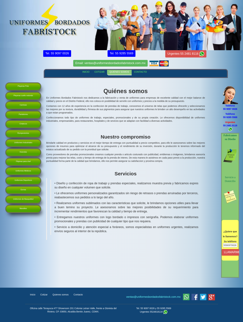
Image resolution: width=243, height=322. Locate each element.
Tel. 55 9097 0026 (145, 308)
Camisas (23, 105)
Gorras (23, 190)
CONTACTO (140, 72)
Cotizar (44, 294)
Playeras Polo (23, 86)
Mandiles (23, 208)
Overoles (23, 152)
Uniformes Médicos (23, 171)
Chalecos (23, 124)
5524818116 (156, 311)
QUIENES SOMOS (119, 72)
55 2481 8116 (230, 125)
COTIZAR (99, 72)
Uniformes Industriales (23, 142)
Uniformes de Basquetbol (23, 199)
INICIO (85, 72)
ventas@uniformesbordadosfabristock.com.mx (153, 296)
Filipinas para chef (23, 161)
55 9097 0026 (230, 109)
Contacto (78, 294)
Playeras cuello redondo (23, 95)
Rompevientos (23, 133)
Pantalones (23, 114)
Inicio (32, 294)
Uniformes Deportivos (23, 180)
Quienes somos (61, 294)
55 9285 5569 (230, 117)
